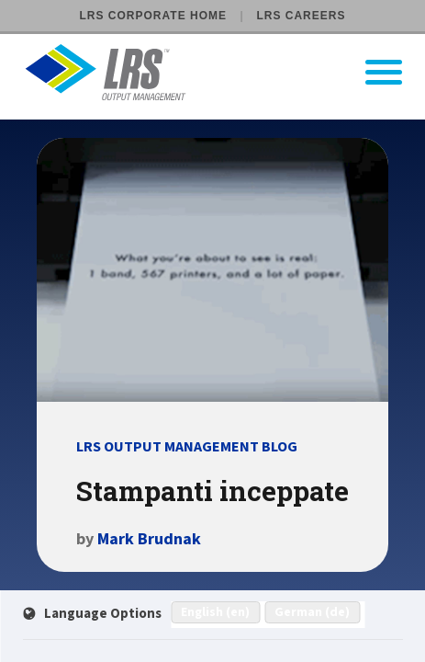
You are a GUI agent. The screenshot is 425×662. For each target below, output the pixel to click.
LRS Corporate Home (153, 15)
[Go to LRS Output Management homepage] (224, 72)
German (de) (312, 612)
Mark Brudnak (149, 539)
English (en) (215, 612)
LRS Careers (300, 15)
